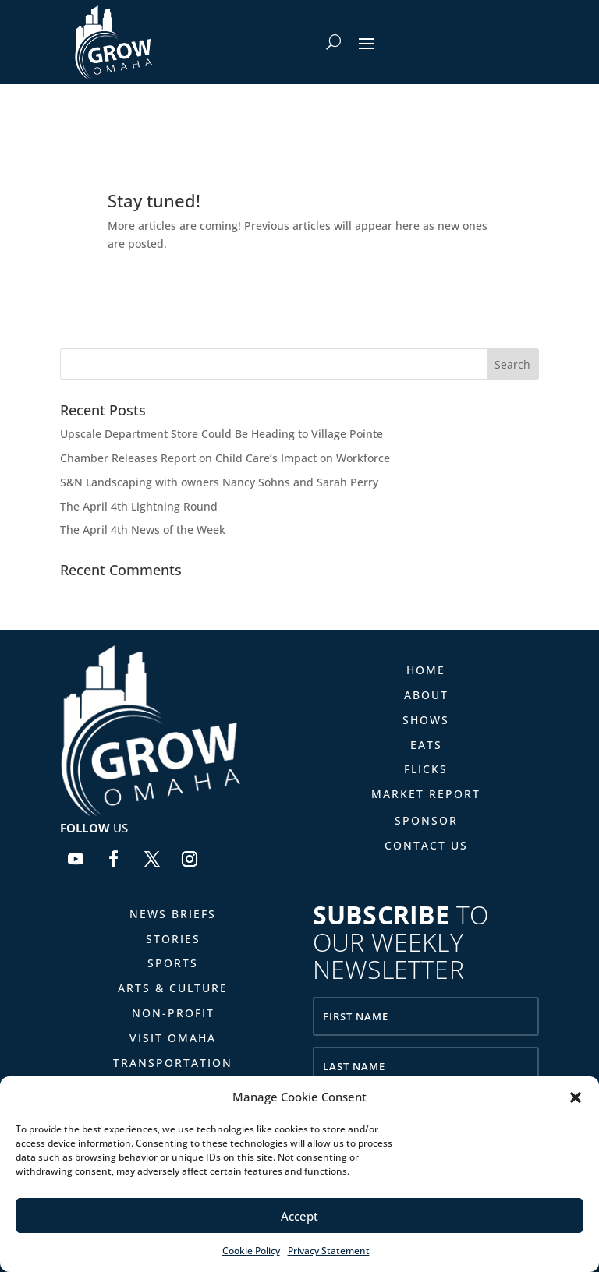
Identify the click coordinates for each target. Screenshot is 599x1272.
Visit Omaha (172, 1037)
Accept (299, 1216)
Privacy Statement (329, 1250)
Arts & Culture (173, 987)
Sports (172, 963)
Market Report (425, 793)
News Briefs (172, 913)
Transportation (172, 1062)
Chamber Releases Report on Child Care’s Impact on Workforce (225, 457)
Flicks (426, 768)
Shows (425, 719)
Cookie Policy (251, 1250)
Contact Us (426, 845)
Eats (426, 744)
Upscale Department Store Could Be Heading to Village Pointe (221, 433)
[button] (575, 1097)
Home (425, 669)
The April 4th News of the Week (142, 529)
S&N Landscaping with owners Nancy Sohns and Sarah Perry (219, 482)
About (426, 694)
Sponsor (426, 820)
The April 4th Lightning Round (139, 506)
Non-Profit (173, 1012)
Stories (173, 938)
